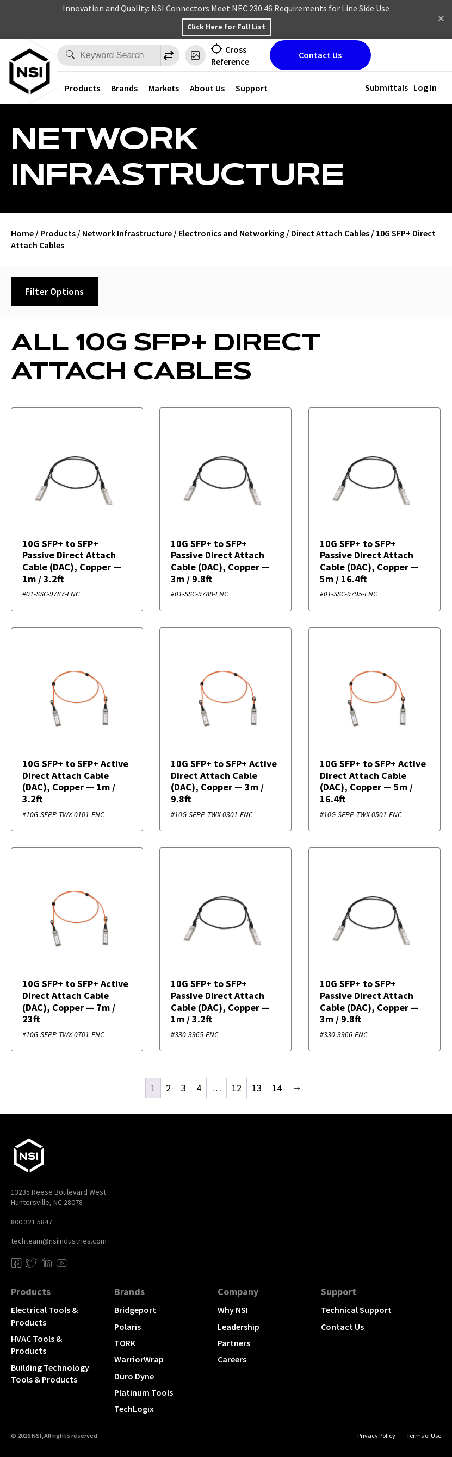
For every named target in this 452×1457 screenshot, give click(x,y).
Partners (234, 1342)
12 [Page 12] (237, 1088)
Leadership (238, 1326)
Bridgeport (135, 1309)
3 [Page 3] (183, 1088)
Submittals (386, 87)
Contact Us (320, 54)
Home (22, 233)
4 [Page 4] (198, 1088)
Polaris (127, 1326)
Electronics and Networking (231, 233)
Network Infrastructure (127, 233)
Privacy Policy (376, 1435)
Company (238, 1291)
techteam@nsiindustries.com (59, 1241)
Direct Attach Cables (330, 233)
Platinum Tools (143, 1392)
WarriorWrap (139, 1359)
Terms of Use (423, 1435)
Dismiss (441, 19)
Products (82, 88)
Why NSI (233, 1309)
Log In (425, 87)
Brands (124, 88)
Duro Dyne (134, 1376)
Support (252, 88)
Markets (163, 88)
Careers (232, 1359)
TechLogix (134, 1408)
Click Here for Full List (226, 27)
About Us (207, 88)
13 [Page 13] (257, 1088)
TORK (124, 1342)
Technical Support (356, 1309)
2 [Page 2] (168, 1088)
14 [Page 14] (277, 1088)
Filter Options (54, 291)
